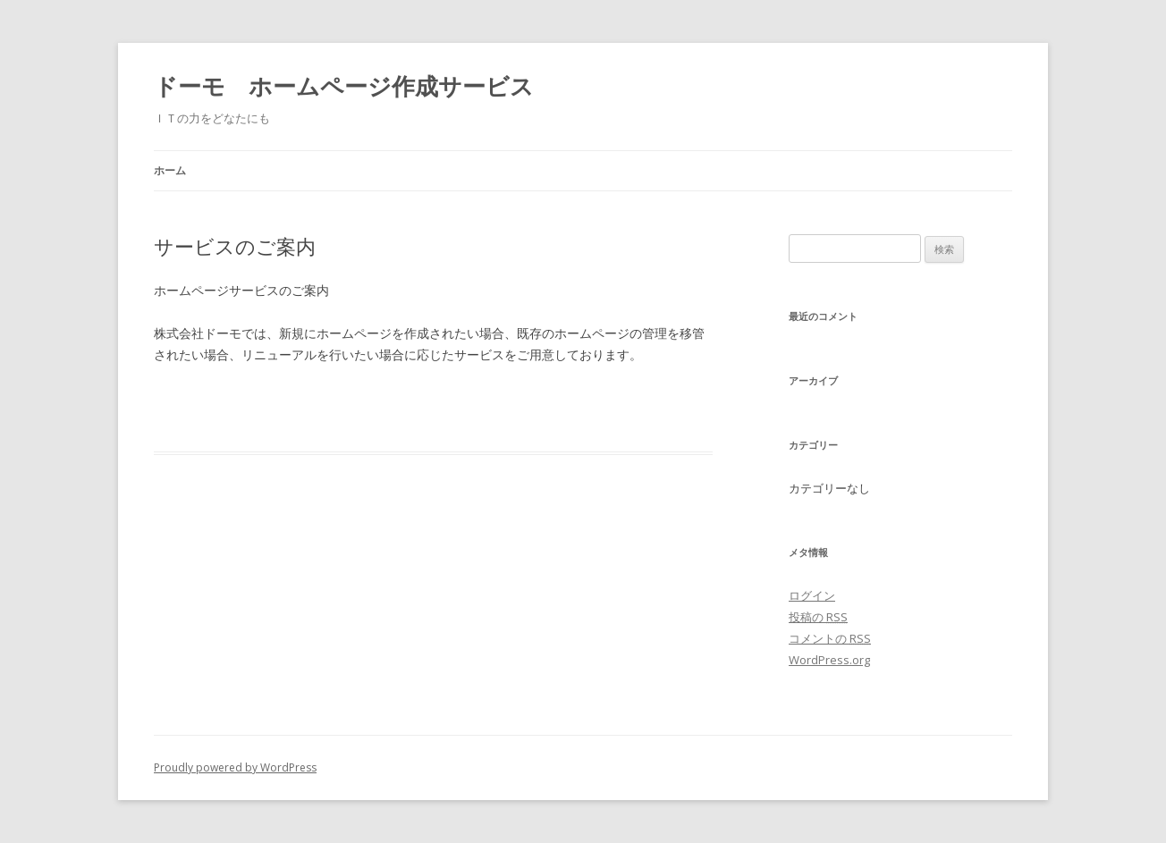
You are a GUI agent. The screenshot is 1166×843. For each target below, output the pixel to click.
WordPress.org (829, 660)
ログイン (812, 595)
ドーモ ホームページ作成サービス (344, 86)
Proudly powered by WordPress (235, 767)
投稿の (818, 617)
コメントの (830, 638)
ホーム (170, 170)
